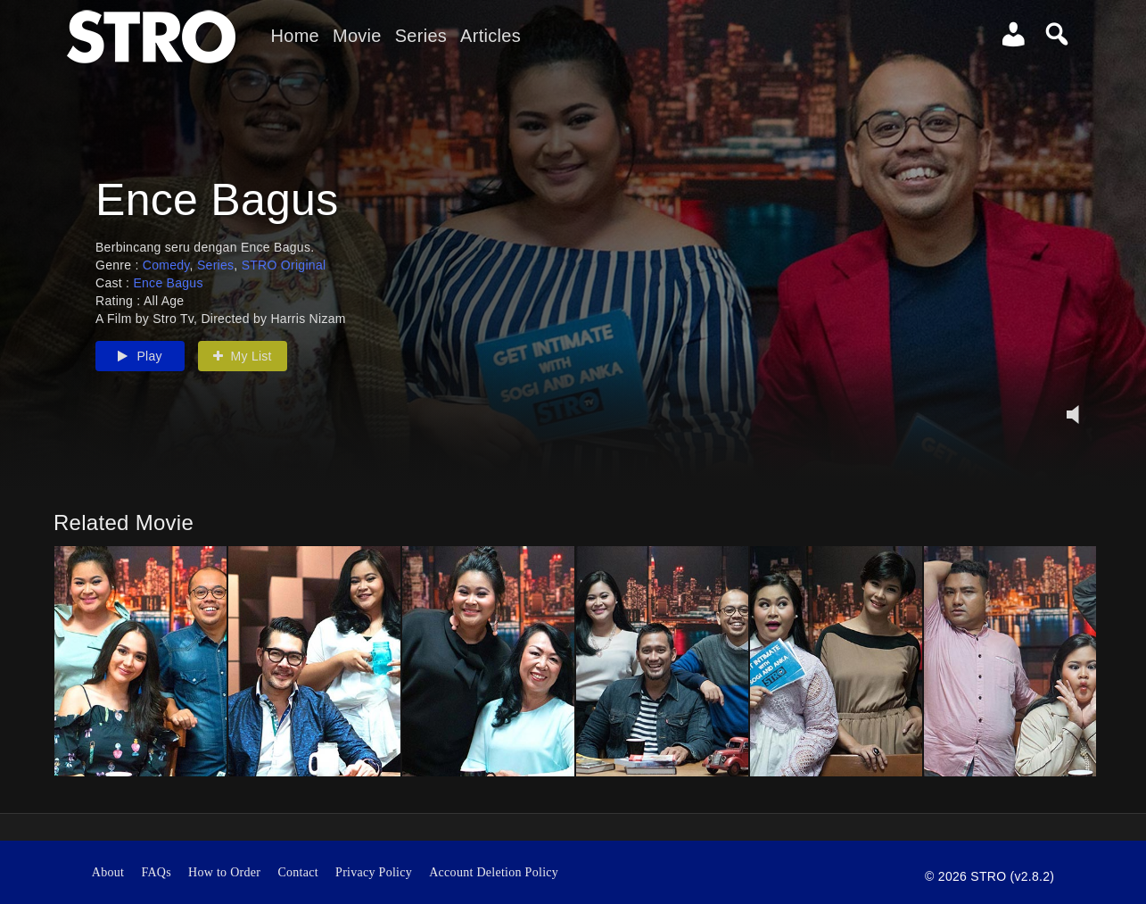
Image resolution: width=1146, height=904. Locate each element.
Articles (490, 36)
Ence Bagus (167, 283)
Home (295, 36)
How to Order (224, 872)
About (108, 872)
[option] (140, 660)
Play (140, 356)
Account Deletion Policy (493, 872)
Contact (297, 872)
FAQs (156, 872)
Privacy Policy (373, 872)
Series (421, 36)
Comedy (166, 265)
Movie (357, 36)
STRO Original (284, 265)
